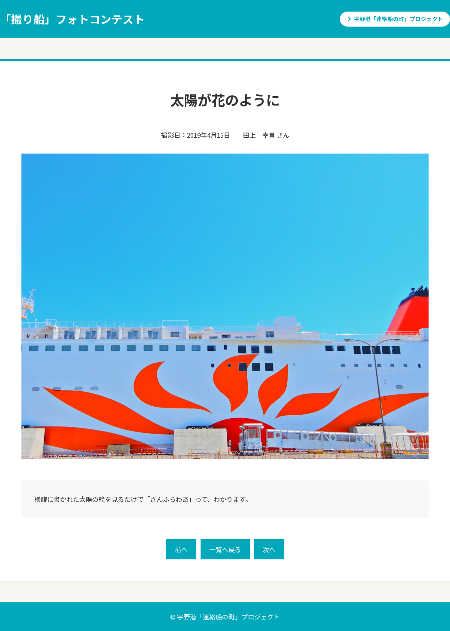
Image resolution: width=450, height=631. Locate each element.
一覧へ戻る (225, 549)
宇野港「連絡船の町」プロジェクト (398, 19)
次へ (269, 549)
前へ (181, 549)
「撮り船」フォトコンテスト (72, 19)
